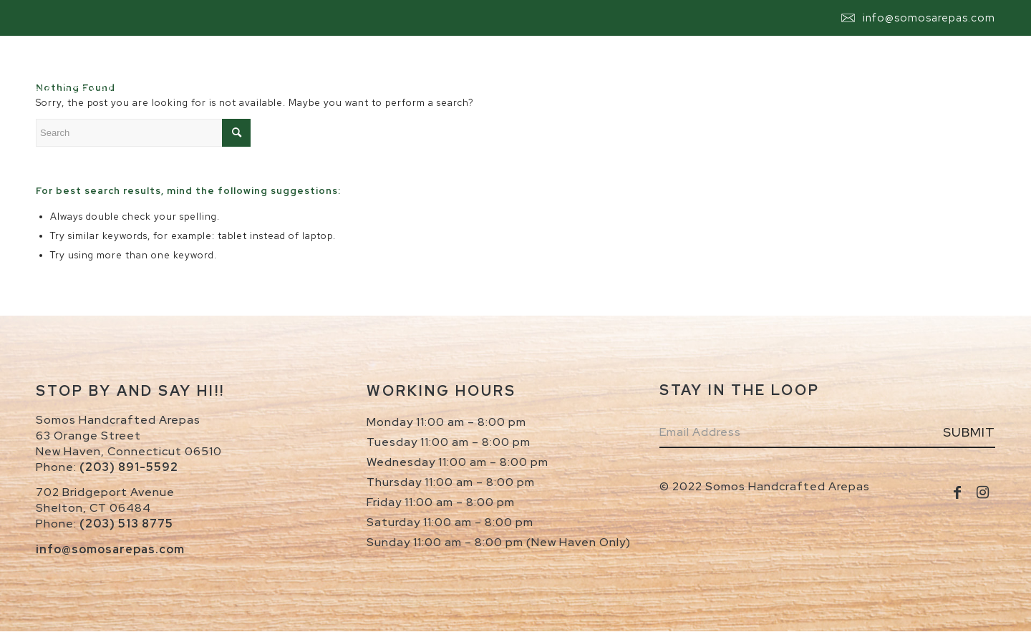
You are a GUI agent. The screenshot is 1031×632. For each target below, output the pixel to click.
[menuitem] (391, 71)
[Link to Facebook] (957, 492)
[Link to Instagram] (982, 492)
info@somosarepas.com (929, 18)
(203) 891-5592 (128, 467)
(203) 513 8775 (126, 523)
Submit (969, 432)
